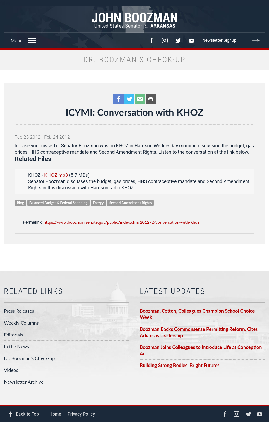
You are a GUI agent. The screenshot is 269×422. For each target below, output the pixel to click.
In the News (16, 346)
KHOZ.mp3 (56, 175)
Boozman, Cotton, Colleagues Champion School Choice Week (197, 314)
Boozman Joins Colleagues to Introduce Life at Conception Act (201, 350)
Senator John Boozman (134, 19)
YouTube (191, 40)
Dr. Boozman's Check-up (29, 358)
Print (151, 99)
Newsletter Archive (23, 382)
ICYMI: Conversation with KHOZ (135, 112)
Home (55, 414)
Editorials (13, 334)
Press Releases (19, 311)
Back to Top (27, 414)
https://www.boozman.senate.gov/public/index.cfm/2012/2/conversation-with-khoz (121, 222)
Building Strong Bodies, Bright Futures (180, 365)
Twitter (178, 40)
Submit (256, 40)
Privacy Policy (81, 414)
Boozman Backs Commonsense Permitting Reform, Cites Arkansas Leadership (199, 332)
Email (140, 99)
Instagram (164, 40)
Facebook (151, 40)
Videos (11, 370)
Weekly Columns (21, 323)
